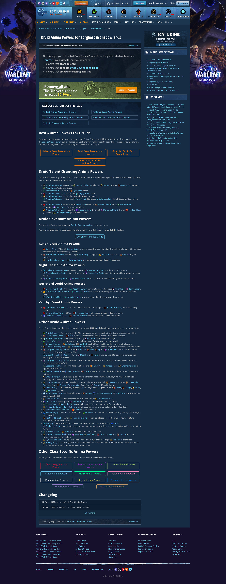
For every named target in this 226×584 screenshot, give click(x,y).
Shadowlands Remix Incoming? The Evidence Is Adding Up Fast (162, 139)
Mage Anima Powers (56, 473)
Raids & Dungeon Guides (148, 546)
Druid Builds (113, 546)
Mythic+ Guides (82, 543)
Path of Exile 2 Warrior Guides (48, 554)
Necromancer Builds (116, 549)
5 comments (133, 45)
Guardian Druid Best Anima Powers (123, 153)
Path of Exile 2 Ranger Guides (48, 549)
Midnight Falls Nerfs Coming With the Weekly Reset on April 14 (162, 129)
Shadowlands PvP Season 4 (160, 60)
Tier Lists (112, 540)
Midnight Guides (82, 549)
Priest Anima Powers (56, 480)
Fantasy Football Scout (181, 551)
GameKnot (176, 554)
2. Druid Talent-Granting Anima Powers (63, 117)
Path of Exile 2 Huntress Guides (48, 540)
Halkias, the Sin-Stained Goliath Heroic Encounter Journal (163, 69)
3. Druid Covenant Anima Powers (59, 123)
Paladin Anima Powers (123, 473)
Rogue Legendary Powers (159, 62)
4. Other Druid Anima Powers (107, 112)
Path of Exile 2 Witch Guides (47, 557)
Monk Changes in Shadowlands (161, 87)
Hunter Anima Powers (123, 464)
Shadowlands (70, 28)
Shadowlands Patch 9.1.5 (159, 73)
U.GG (174, 540)
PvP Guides (80, 546)
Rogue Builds (113, 551)
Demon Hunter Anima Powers (90, 466)
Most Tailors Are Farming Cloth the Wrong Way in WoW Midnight (165, 134)
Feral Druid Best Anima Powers (90, 153)
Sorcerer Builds (114, 554)
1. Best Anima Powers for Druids (59, 112)
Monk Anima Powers (90, 473)
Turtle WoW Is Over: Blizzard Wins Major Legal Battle (164, 144)
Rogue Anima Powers (89, 480)
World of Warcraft (54, 28)
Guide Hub (112, 557)
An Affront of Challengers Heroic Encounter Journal (165, 77)
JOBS (111, 569)
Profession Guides (145, 549)
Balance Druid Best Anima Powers (56, 153)
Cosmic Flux (153, 84)
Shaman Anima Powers (123, 480)
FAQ (74, 569)
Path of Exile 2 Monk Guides (47, 546)
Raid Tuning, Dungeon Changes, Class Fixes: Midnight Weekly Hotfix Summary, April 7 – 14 (165, 105)
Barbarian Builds (115, 543)
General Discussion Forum (79, 521)
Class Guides (81, 540)
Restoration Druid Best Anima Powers (90, 162)
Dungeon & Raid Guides (85, 551)
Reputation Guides (145, 551)
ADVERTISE (63, 569)
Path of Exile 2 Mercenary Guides (49, 543)
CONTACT (50, 569)
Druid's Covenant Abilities (82, 225)
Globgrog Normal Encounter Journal (163, 90)
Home (41, 28)
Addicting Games (179, 546)
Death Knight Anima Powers (56, 466)
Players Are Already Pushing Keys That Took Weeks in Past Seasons (165, 123)
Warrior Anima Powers (112, 486)
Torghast (83, 28)
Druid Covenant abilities (84, 67)
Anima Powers (96, 28)
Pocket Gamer (177, 549)
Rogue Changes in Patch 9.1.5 (160, 81)
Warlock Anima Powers (67, 486)
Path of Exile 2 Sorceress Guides (49, 551)
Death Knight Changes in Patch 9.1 (162, 65)
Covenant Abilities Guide (90, 236)
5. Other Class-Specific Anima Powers (111, 117)
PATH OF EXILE (41, 534)
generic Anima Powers (52, 142)
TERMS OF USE (98, 569)
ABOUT (39, 569)
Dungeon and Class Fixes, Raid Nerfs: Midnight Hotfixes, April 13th (163, 118)
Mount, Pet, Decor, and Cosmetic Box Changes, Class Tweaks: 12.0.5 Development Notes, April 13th (165, 112)
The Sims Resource (179, 543)
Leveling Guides (82, 554)
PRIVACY (84, 569)
